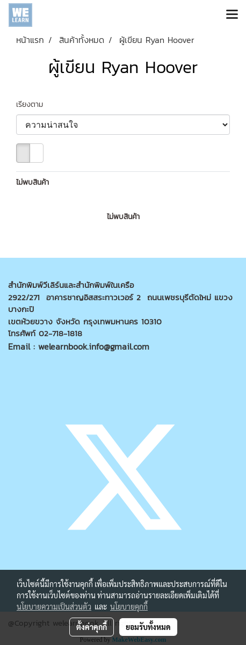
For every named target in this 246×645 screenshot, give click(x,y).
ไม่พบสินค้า (32, 182)
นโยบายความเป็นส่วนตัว (54, 606)
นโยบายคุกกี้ (129, 606)
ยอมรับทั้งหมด (148, 627)
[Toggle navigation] (232, 15)
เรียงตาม (33, 104)
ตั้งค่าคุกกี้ (91, 627)
